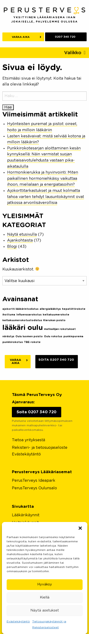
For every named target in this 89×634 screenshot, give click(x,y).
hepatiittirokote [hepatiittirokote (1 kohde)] (73, 309)
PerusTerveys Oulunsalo (34, 488)
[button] (80, 528)
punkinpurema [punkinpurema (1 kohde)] (73, 336)
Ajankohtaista (20, 240)
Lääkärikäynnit (25, 515)
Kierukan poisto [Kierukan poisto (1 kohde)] (54, 320)
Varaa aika (21, 37)
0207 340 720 (65, 37)
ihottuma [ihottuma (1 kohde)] (8, 314)
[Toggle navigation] (75, 52)
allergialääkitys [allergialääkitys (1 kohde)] (50, 309)
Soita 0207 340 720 (56, 359)
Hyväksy (44, 584)
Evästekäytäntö (18, 621)
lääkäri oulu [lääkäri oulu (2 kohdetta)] (22, 327)
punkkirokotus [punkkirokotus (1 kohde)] (12, 342)
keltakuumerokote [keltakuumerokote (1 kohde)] (56, 314)
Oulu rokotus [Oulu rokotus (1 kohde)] (53, 336)
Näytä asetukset (44, 610)
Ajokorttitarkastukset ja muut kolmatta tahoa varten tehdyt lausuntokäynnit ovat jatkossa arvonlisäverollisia (45, 197)
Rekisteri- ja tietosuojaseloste (39, 448)
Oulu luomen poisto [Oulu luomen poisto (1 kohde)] (29, 336)
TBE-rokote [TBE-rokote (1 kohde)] (32, 342)
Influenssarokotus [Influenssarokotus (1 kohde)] (29, 314)
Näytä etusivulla (22, 234)
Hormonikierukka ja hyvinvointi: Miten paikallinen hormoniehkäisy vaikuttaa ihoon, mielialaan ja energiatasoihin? (42, 178)
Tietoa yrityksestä (28, 440)
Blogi (12, 246)
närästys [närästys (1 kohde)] (8, 336)
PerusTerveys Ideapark (33, 480)
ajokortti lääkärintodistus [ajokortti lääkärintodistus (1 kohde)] (20, 309)
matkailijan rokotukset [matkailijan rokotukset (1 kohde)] (60, 329)
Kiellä (44, 597)
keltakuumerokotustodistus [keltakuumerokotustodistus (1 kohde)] (22, 320)
